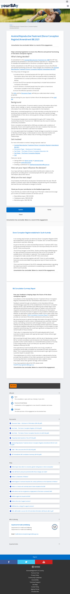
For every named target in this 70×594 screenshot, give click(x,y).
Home (11, 25)
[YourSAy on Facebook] (9, 562)
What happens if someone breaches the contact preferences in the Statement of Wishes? (34, 481)
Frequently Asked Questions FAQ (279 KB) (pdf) (24, 438)
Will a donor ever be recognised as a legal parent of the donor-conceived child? (32, 491)
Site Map (35, 584)
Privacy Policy (35, 575)
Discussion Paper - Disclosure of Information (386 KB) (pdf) (27, 423)
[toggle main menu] (67, 6)
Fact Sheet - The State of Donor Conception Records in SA (31, 151)
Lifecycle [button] (34, 393)
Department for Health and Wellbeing (20, 524)
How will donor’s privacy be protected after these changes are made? (29, 472)
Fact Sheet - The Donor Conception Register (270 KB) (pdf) (27, 428)
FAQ (15, 93)
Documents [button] (34, 419)
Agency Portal (35, 589)
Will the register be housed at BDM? (21, 496)
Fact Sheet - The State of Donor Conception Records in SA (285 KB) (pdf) (30, 433)
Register (35, 557)
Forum (20, 214)
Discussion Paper (26, 93)
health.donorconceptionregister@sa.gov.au (26, 534)
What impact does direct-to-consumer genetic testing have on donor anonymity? (32, 467)
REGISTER (13, 385)
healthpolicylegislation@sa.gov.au (39, 164)
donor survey (28, 160)
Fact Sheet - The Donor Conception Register (27, 153)
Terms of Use (35, 573)
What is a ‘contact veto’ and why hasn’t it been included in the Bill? (28, 486)
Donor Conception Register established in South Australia (32, 233)
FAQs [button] (34, 463)
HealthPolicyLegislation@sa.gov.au (23, 365)
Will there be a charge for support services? (23, 506)
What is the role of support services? (21, 501)
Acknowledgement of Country (35, 570)
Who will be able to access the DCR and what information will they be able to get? (33, 511)
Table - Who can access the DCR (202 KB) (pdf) (24, 449)
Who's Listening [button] (34, 519)
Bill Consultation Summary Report (24, 288)
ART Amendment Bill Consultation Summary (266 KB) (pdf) (27, 454)
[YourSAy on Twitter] (26, 562)
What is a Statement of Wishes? (20, 476)
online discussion (26, 162)
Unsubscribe (35, 591)
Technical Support (35, 582)
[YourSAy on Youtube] (43, 562)
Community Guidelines (35, 577)
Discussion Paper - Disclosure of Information (27, 149)
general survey (38, 160)
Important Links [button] (34, 544)
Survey (49, 209)
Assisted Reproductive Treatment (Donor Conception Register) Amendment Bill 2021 (35, 68)
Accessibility (35, 580)
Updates (20, 209)
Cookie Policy (35, 587)
